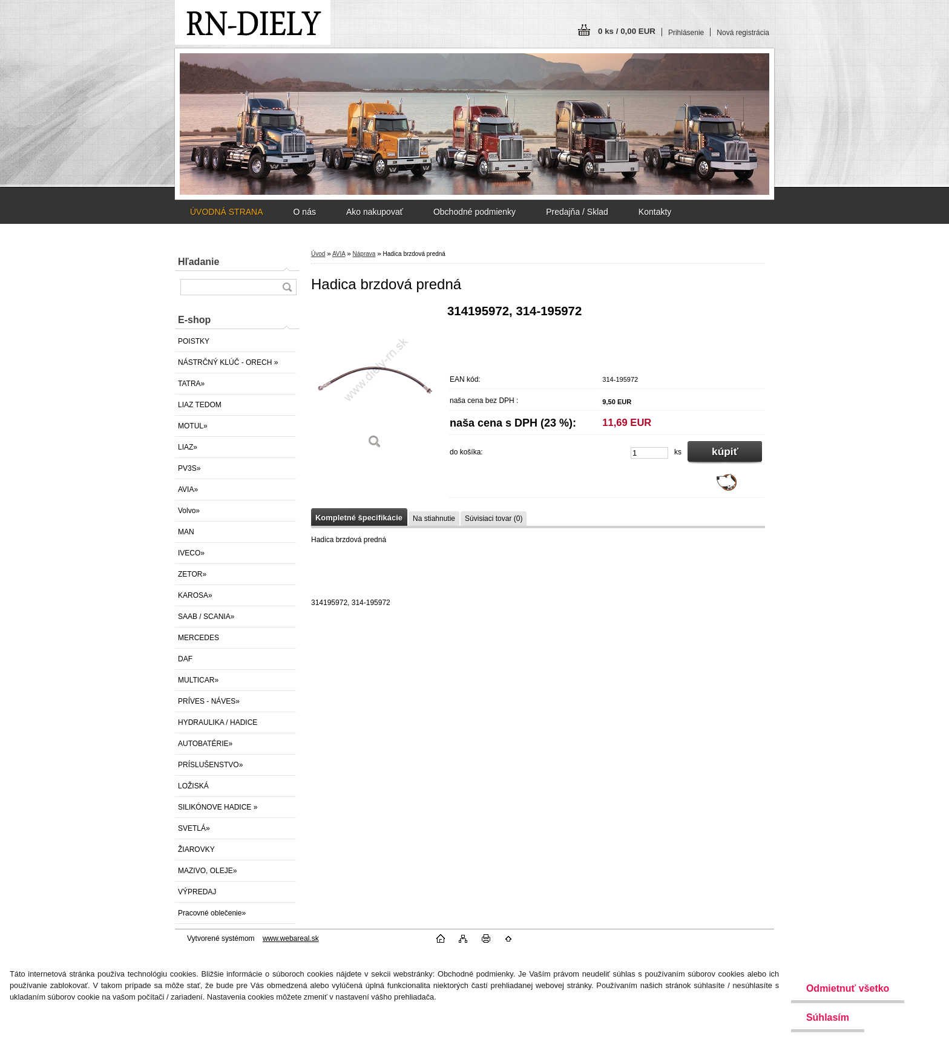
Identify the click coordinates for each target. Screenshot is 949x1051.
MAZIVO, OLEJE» (207, 870)
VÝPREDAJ (197, 892)
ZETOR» (192, 574)
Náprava (364, 253)
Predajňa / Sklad (577, 212)
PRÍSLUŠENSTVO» (210, 765)
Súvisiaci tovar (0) (493, 518)
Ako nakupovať (374, 212)
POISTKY (193, 341)
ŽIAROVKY (196, 849)
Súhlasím (827, 1017)
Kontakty (655, 212)
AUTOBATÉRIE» (205, 743)
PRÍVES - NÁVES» (209, 701)
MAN (186, 532)
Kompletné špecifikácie (358, 517)
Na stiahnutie (434, 518)
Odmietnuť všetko (847, 988)
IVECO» (191, 553)
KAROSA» (195, 595)
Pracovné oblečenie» (212, 913)
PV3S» (189, 468)
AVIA (339, 253)
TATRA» (191, 383)
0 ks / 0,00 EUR (626, 31)
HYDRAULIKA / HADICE (217, 722)
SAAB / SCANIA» (206, 616)
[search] (287, 287)
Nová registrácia (743, 32)
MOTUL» (193, 426)
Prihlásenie (686, 32)
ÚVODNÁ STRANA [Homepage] (226, 212)
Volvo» (189, 510)
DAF (185, 659)
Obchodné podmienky (474, 212)
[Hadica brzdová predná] (375, 381)
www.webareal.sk (291, 938)
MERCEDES (198, 638)
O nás (305, 212)
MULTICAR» (198, 680)
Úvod (318, 253)
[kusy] (649, 453)
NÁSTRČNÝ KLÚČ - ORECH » (228, 362)
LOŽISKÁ (193, 786)
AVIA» (188, 489)
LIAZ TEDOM (200, 405)
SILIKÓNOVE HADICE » (217, 807)
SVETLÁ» (194, 828)
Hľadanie (198, 262)
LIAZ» (187, 447)
